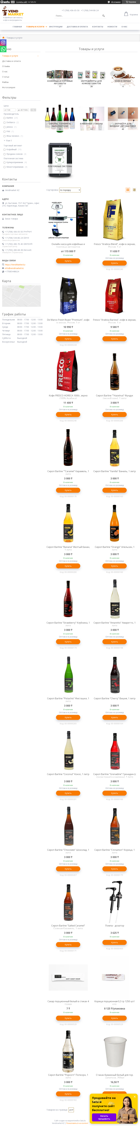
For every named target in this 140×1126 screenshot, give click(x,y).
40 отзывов (115, 2)
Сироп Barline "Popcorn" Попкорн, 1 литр (68, 1076)
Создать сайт (21, 2)
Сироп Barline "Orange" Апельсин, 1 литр (114, 548)
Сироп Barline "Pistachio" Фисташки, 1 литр (68, 700)
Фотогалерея (8, 87)
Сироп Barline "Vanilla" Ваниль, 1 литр (114, 471)
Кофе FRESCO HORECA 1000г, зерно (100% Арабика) (68, 397)
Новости (112, 26)
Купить (68, 261)
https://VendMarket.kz (15, 264)
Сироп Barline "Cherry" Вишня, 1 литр (114, 698)
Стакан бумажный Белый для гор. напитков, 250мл (114, 1076)
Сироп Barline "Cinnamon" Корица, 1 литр (114, 851)
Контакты (97, 26)
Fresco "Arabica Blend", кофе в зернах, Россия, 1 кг (114, 245)
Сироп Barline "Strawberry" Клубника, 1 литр (68, 624)
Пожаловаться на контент (77, 1123)
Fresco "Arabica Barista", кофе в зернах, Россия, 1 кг (114, 321)
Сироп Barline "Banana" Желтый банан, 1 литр (68, 548)
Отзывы (6, 66)
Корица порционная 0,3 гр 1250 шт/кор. (114, 1003)
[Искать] (103, 15)
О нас (124, 26)
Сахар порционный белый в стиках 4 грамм (68, 1003)
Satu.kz (83, 1120)
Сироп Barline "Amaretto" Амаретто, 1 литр (115, 624)
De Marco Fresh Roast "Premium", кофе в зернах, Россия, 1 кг (68, 321)
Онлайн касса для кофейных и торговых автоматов (68, 245)
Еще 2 (9, 140)
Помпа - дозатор (114, 925)
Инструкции (55, 26)
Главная (17, 26)
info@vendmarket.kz (14, 268)
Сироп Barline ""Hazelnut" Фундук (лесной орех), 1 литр (114, 397)
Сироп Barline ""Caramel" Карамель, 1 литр (68, 473)
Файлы (5, 82)
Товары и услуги (35, 26)
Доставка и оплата (77, 26)
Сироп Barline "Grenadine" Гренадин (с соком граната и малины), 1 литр (114, 775)
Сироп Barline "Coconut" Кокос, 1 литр (68, 774)
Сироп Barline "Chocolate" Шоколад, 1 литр (68, 851)
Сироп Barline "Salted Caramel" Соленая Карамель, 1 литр (68, 927)
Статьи (5, 76)
